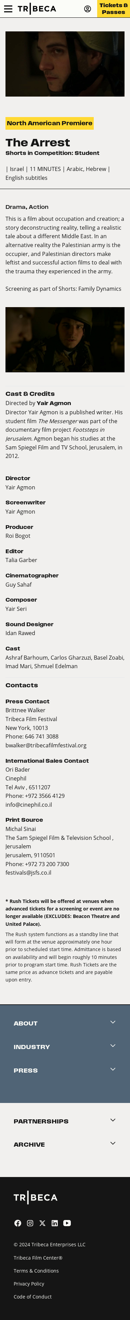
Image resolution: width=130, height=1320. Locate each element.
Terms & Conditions (36, 1270)
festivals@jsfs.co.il (28, 872)
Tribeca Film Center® (38, 1257)
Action (39, 207)
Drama (15, 207)
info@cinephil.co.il (28, 804)
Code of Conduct (33, 1296)
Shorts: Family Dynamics (89, 288)
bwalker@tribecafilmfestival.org (46, 745)
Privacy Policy (29, 1283)
